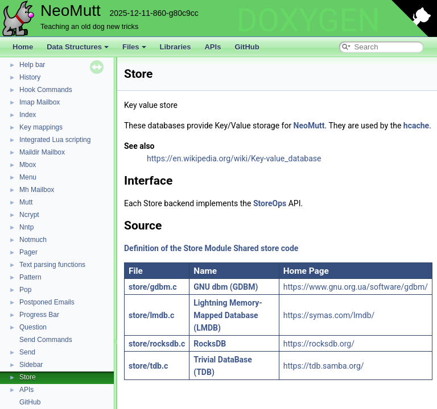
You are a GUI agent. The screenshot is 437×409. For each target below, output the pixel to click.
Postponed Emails (47, 302)
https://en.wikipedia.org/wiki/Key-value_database (234, 158)
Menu (27, 177)
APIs (212, 47)
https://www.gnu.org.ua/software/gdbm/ (355, 286)
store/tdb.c (148, 365)
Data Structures (78, 47)
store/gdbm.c (153, 286)
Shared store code (265, 248)
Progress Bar (39, 315)
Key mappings (41, 127)
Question (33, 327)
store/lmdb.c (151, 315)
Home (23, 47)
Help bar (32, 65)
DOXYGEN (308, 20)
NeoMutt (309, 125)
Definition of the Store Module (178, 248)
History (29, 77)
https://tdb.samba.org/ (323, 365)
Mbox (27, 165)
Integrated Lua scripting (54, 140)
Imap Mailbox (39, 102)
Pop (25, 290)
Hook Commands (45, 90)
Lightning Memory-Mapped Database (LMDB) (227, 315)
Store (27, 377)
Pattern (30, 277)
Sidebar (31, 365)
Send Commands (45, 340)
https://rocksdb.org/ (318, 343)
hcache (416, 125)
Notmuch (33, 240)
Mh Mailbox (36, 190)
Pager (28, 252)
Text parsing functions (52, 265)
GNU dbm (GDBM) (225, 286)
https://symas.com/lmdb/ (329, 315)
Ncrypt (29, 215)
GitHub (246, 47)
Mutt (25, 202)
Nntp (26, 227)
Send (27, 352)
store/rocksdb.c (157, 343)
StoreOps (269, 203)
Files (134, 47)
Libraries (175, 47)
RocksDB (209, 343)
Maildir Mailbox (42, 152)
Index (27, 115)
